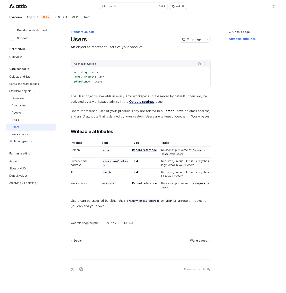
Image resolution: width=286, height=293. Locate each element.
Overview (15, 18)
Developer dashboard (28, 30)
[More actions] (207, 39)
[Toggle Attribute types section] (31, 141)
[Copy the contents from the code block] (199, 63)
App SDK (38, 18)
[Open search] (133, 6)
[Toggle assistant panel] (178, 6)
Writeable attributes (242, 38)
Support (18, 38)
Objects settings (141, 102)
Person (169, 111)
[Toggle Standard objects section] (31, 91)
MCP (75, 18)
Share (86, 18)
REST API (61, 18)
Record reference (144, 150)
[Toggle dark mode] (273, 6)
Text (135, 161)
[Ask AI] (205, 63)
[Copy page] (192, 39)
